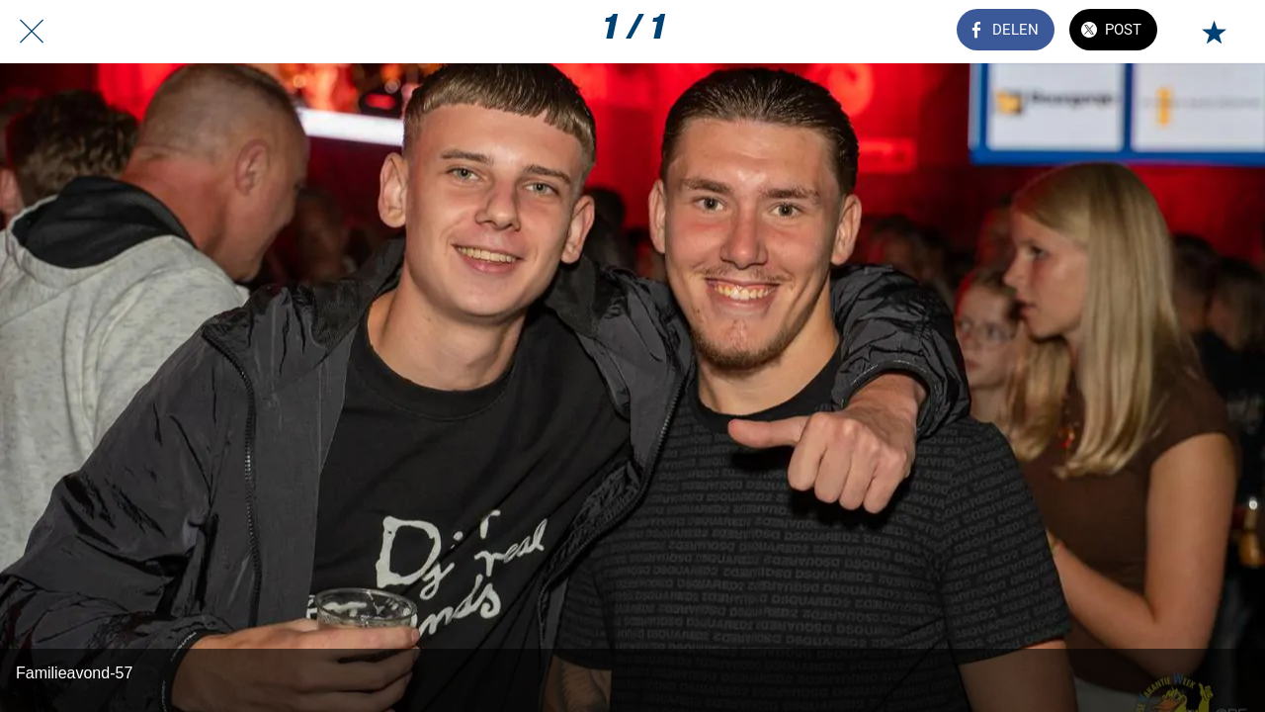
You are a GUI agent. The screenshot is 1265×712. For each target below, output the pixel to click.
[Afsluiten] (31, 32)
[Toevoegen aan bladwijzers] (1213, 31)
